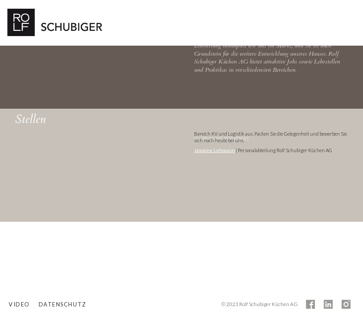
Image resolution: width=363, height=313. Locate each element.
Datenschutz (62, 304)
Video (19, 304)
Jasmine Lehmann (214, 150)
